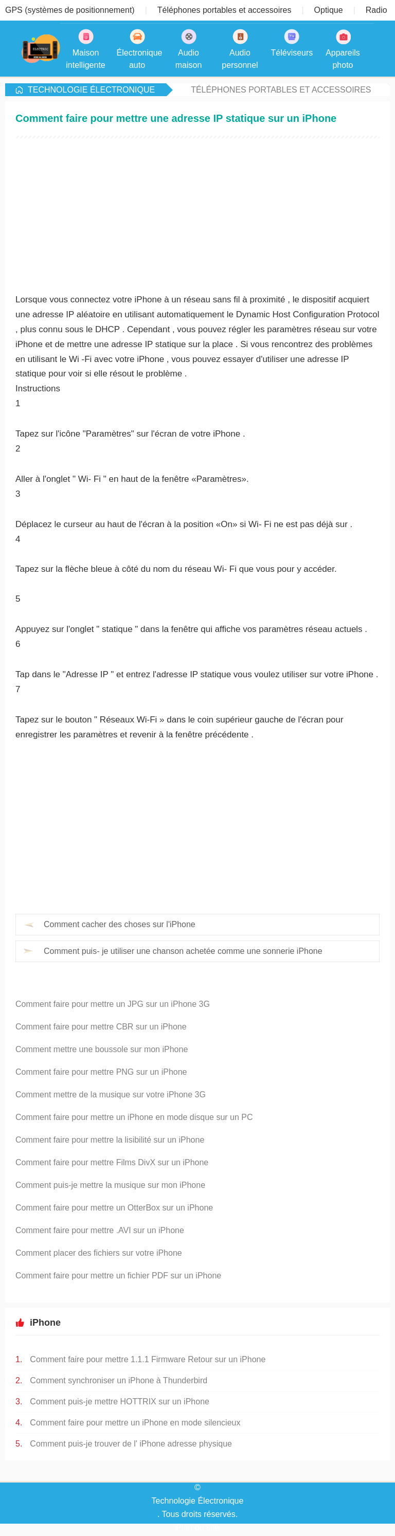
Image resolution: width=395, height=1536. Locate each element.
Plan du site (197, 1527)
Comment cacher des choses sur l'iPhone (119, 924)
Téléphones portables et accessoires (281, 89)
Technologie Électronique (91, 89)
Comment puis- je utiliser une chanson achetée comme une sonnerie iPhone (183, 951)
